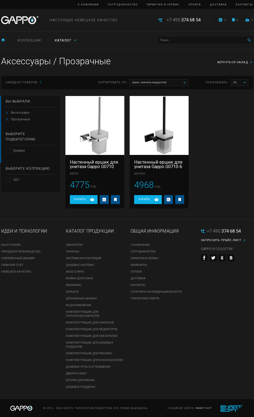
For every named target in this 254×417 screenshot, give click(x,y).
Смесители (74, 244)
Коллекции (29, 40)
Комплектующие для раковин (89, 353)
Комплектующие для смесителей (91, 336)
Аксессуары (20, 113)
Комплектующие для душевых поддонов (89, 344)
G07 (16, 180)
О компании (88, 4)
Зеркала (72, 291)
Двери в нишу (76, 373)
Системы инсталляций (83, 258)
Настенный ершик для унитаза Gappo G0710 (94, 164)
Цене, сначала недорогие (160, 82)
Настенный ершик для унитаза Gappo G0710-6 (158, 164)
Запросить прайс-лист (221, 240)
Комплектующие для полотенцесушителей (82, 313)
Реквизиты (139, 265)
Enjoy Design (11, 244)
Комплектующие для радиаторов (91, 329)
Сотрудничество (123, 4)
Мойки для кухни (79, 278)
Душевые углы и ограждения (88, 366)
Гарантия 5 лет (12, 265)
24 (240, 82)
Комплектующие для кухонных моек (94, 360)
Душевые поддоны (80, 386)
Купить (80, 199)
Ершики (19, 150)
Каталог (63, 40)
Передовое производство (21, 251)
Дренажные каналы (81, 298)
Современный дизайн (18, 258)
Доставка (218, 4)
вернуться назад (232, 62)
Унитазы (72, 251)
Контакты (244, 4)
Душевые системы (80, 265)
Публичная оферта (145, 298)
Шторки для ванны (80, 380)
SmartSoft (203, 408)
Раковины (73, 285)
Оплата (194, 4)
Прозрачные (20, 119)
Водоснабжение (78, 305)
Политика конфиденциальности (156, 291)
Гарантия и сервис (163, 4)
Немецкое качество (16, 271)
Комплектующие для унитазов (90, 322)
